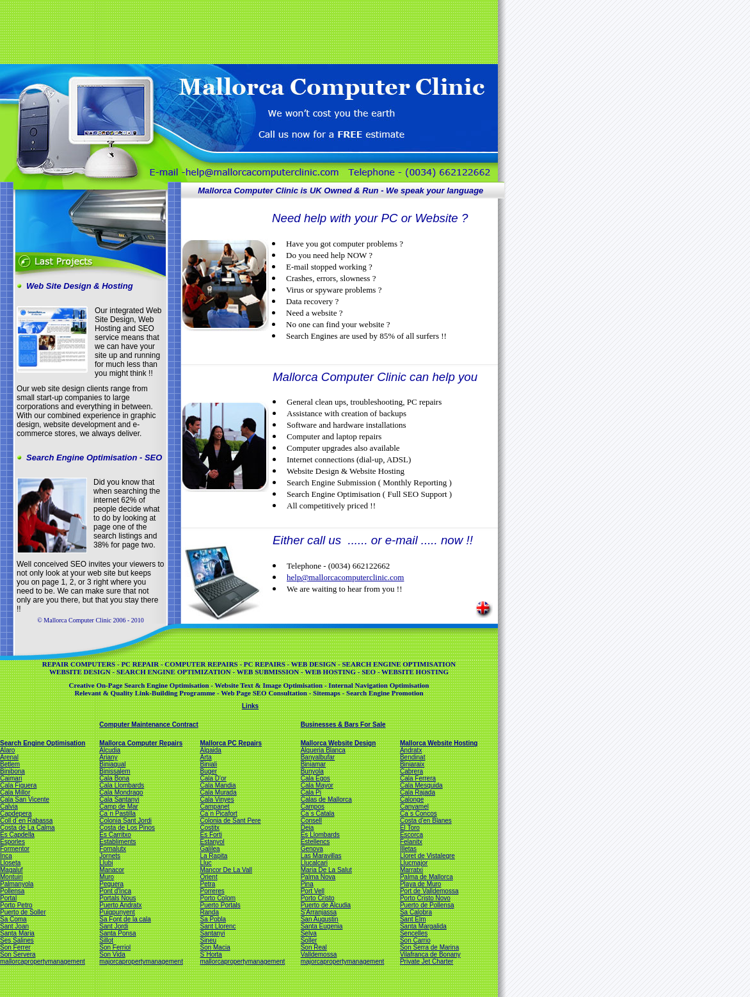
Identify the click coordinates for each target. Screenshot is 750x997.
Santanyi (212, 933)
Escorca (411, 834)
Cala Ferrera (418, 778)
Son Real (314, 947)
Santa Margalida (423, 926)
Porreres (212, 891)
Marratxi (411, 869)
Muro (106, 876)
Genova (312, 848)
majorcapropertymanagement (141, 961)
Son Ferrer (15, 947)
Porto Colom (217, 898)
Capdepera (15, 813)
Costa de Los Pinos (127, 827)
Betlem (10, 764)
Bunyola (312, 771)
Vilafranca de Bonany (430, 954)
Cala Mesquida (421, 785)
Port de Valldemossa (429, 891)
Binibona (12, 771)
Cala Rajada (417, 792)
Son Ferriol (115, 947)
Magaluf (11, 869)
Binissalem (114, 771)
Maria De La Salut (326, 869)
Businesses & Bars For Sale (343, 724)
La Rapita (213, 855)
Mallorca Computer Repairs (140, 743)
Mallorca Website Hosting (439, 743)
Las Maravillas (321, 855)
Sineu (208, 940)
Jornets (109, 855)
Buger (208, 771)
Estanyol (212, 841)
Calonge (412, 799)
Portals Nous (117, 898)
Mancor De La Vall (226, 869)
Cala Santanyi (119, 799)
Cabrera (411, 771)
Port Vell (312, 891)
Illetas (408, 848)
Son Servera (18, 954)
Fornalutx (112, 848)
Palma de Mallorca (426, 876)
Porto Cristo (318, 898)
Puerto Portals (220, 905)
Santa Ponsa (117, 933)
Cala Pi (311, 792)
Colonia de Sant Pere (230, 820)
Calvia (9, 806)
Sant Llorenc (217, 926)
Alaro (7, 750)
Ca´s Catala (318, 813)
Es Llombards (320, 834)
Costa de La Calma (27, 827)
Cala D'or (213, 778)
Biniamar (313, 764)
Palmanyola (16, 884)
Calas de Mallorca (326, 799)
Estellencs (315, 841)
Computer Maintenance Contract (148, 724)
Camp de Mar (118, 806)
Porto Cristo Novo (425, 898)
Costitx (209, 827)
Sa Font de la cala (125, 919)
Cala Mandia (217, 785)
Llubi (106, 862)
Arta (205, 757)
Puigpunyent (117, 912)
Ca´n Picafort (218, 813)
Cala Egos (315, 778)
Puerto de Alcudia (326, 905)
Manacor (111, 869)
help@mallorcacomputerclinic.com (345, 577)
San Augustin (320, 919)
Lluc (205, 862)
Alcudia (109, 750)
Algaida (210, 750)
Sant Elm (413, 919)
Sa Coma (13, 919)
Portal (8, 898)
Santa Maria (17, 933)
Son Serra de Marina (429, 947)
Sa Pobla (213, 919)
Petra (207, 884)
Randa (209, 912)
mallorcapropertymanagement (42, 961)
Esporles (12, 841)
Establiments (117, 841)
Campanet (214, 806)
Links (250, 705)
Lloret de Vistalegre (427, 855)
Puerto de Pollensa (427, 905)
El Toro (410, 827)
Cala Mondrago (121, 792)
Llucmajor (413, 862)
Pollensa (12, 891)
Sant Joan (14, 926)
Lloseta (10, 862)
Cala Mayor (317, 785)
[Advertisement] (248, 31)
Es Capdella (17, 834)
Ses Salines (17, 940)
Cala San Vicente (24, 799)
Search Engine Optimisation (42, 743)
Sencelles (413, 933)
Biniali (208, 764)
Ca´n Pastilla (117, 813)
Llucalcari (314, 862)
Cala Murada (218, 792)
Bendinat (412, 757)
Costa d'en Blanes (426, 820)
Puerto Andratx (120, 905)
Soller (309, 940)
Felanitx (411, 841)
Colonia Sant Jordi (125, 820)
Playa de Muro (420, 884)
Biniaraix (412, 764)
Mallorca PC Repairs (231, 743)
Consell (311, 820)
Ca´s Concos (418, 813)
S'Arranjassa (319, 912)
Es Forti (210, 834)
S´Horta (210, 954)
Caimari (11, 778)
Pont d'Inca (115, 891)
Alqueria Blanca (323, 750)
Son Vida (112, 954)
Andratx (411, 750)
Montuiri (11, 876)
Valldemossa (319, 954)
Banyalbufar (318, 757)
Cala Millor (15, 792)
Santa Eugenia (322, 926)
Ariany (108, 757)
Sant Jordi (113, 926)
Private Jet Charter (426, 961)
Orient (208, 876)
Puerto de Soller (23, 912)
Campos (312, 806)
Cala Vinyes (217, 799)
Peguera (111, 884)
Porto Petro (16, 905)
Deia (307, 827)
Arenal (9, 757)
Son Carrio (415, 940)
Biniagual (112, 764)
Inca (6, 855)
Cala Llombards (121, 785)
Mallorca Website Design (338, 743)
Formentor (14, 848)
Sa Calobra (416, 912)
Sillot (106, 940)
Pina (307, 884)
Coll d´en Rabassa (26, 820)
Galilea (209, 848)
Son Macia (215, 947)
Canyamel (414, 806)
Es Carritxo (115, 834)
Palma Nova (318, 876)
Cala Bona (114, 778)
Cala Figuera (18, 785)
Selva (309, 933)
